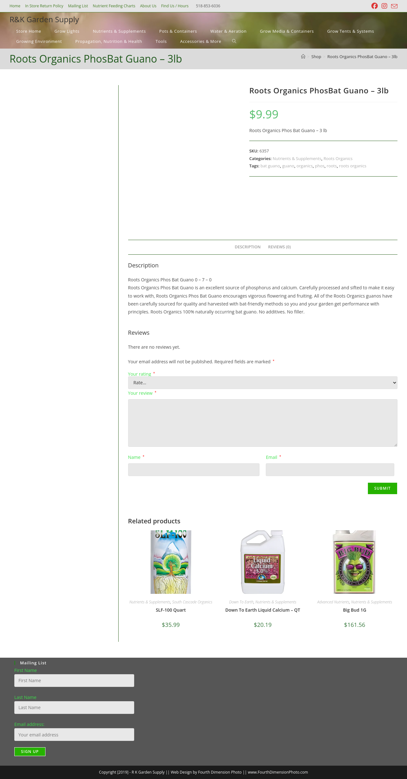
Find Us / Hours (175, 6)
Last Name (25, 697)
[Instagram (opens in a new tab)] (384, 6)
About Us (148, 6)
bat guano (270, 166)
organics (304, 166)
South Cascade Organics (192, 602)
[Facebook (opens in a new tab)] (374, 6)
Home (15, 6)
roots (332, 166)
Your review (142, 393)
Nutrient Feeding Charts (114, 6)
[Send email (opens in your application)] (393, 6)
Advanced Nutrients (333, 602)
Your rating (141, 374)
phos (319, 166)
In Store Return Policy (44, 6)
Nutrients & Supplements (296, 158)
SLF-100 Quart (171, 610)
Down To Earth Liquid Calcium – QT (262, 610)
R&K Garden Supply (44, 19)
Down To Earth (241, 602)
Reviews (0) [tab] (279, 247)
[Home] (303, 56)
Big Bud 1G (354, 610)
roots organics (352, 166)
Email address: (29, 724)
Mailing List (78, 6)
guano (288, 166)
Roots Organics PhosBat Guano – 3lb (362, 56)
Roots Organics (337, 158)
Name (136, 457)
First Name (25, 670)
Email (273, 457)
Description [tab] (248, 247)
